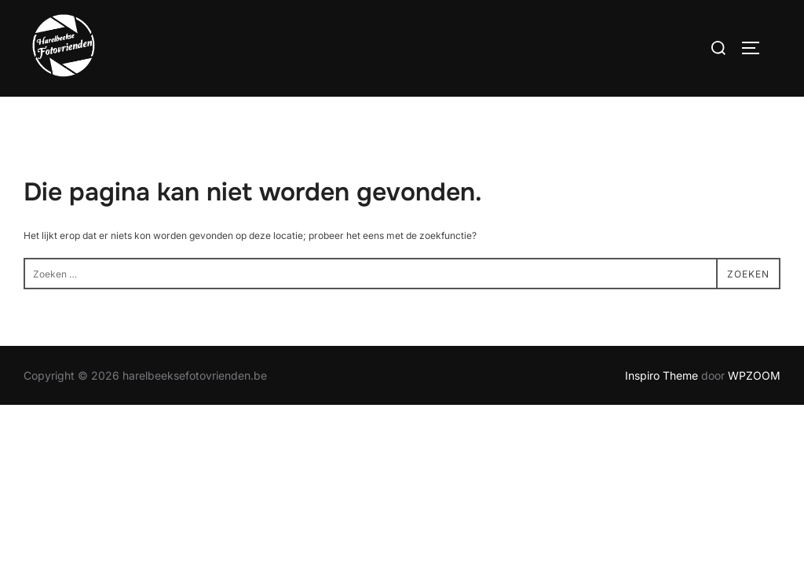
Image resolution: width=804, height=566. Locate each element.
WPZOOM (754, 376)
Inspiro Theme (661, 376)
